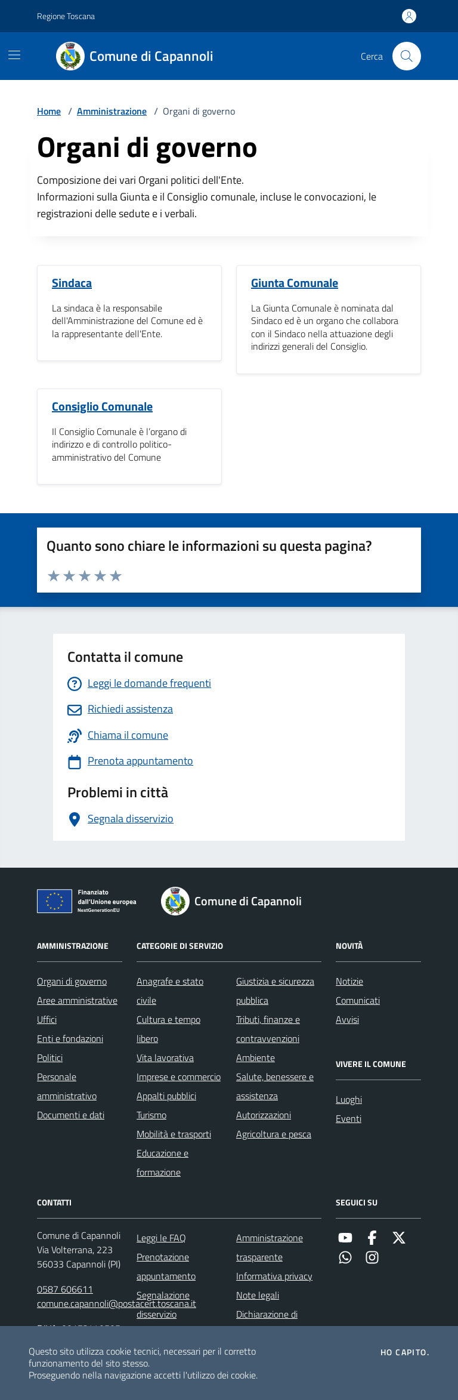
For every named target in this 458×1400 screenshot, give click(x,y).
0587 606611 (65, 1289)
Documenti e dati (70, 1115)
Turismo (151, 1115)
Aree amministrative (77, 1000)
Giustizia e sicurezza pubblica (275, 990)
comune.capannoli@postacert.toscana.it (116, 1303)
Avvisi (347, 1019)
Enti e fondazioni (70, 1038)
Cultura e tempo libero (168, 1029)
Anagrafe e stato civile (170, 990)
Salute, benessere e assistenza (275, 1086)
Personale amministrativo (67, 1086)
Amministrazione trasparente (269, 1247)
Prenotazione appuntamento (166, 1266)
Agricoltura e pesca (273, 1134)
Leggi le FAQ (161, 1238)
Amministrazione (112, 111)
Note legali (257, 1295)
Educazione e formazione (162, 1162)
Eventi (348, 1118)
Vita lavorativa (165, 1057)
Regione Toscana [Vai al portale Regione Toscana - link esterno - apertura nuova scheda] (66, 16)
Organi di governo (72, 981)
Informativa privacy (274, 1276)
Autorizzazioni (263, 1115)
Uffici (47, 1019)
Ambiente (255, 1057)
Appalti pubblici (166, 1095)
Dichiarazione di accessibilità (267, 1323)
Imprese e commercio (179, 1076)
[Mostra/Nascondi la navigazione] (14, 55)
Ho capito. (404, 1352)
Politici (50, 1057)
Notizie (349, 981)
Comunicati (358, 1000)
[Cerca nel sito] (406, 56)
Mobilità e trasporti (174, 1134)
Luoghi (349, 1099)
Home (49, 111)
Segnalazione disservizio (163, 1304)
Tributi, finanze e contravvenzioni (268, 1029)
